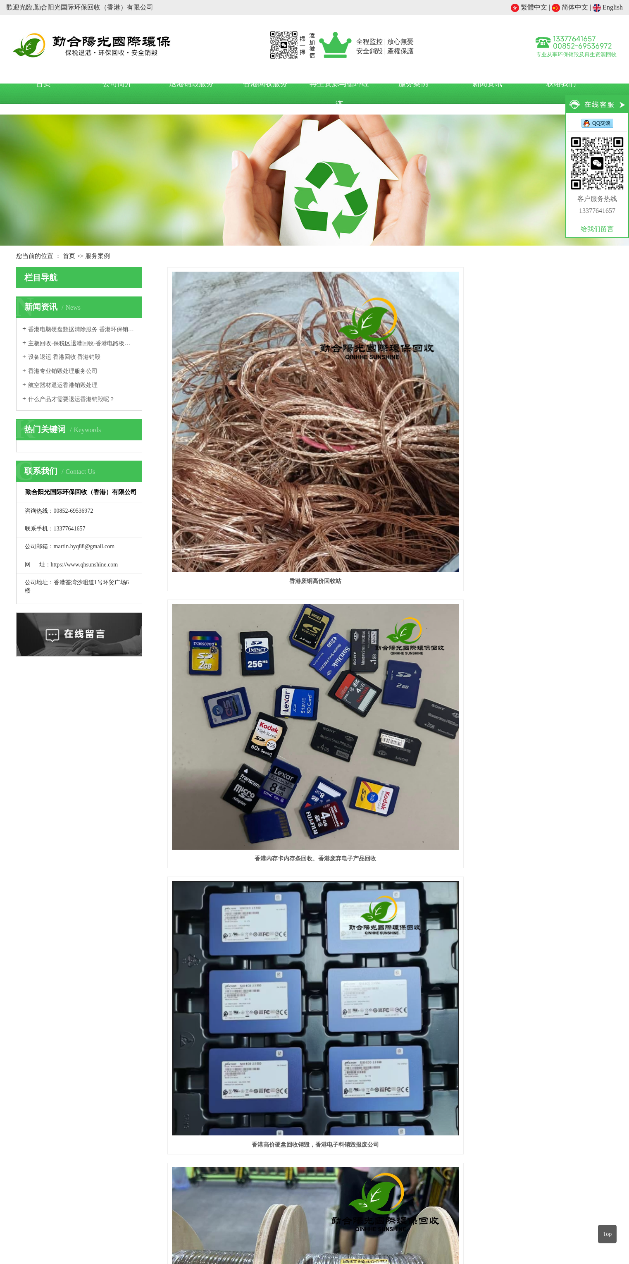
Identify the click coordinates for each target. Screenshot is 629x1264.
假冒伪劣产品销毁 (268, 1214)
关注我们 (564, 1066)
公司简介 (117, 83)
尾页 (597, 1005)
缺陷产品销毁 (363, 1214)
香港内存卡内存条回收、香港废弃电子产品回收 (390, 417)
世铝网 (263, 1224)
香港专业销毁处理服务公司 (63, 371)
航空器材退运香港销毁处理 (63, 385)
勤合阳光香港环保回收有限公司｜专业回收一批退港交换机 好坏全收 (543, 972)
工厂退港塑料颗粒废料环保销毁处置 (237, 766)
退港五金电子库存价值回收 (543, 547)
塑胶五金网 (324, 1224)
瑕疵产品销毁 (223, 1214)
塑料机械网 (290, 1224)
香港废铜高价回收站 (237, 417)
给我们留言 (597, 228)
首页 (43, 83)
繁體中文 (529, 7)
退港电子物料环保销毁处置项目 (543, 766)
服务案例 (413, 83)
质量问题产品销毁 (319, 1214)
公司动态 (330, 1087)
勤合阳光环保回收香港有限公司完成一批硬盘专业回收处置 (390, 972)
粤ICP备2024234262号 (314, 1245)
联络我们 (561, 83)
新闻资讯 (487, 83)
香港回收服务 (265, 83)
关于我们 (250, 1066)
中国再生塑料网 (230, 1224)
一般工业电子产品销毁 (482, 1214)
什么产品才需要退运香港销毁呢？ (71, 399)
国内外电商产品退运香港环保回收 (447, 1117)
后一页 (571, 1005)
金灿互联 (417, 1235)
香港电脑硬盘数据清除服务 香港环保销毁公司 (82, 329)
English (608, 7)
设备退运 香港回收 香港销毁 (64, 357)
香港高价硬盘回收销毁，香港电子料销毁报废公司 (543, 417)
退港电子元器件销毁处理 (390, 547)
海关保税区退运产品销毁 (417, 1214)
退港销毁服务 (191, 83)
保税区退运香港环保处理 (434, 1087)
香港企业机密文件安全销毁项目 (390, 766)
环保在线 (405, 1224)
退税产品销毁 (139, 1214)
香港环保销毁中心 (366, 1224)
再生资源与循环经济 (339, 93)
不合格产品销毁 (181, 1214)
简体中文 (570, 7)
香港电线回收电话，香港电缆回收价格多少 (237, 547)
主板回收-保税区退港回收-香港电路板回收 (82, 343)
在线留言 (250, 1117)
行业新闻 (330, 1102)
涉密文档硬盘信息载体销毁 (550, 1214)
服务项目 (411, 1066)
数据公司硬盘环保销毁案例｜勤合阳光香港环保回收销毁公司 (237, 972)
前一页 (470, 1005)
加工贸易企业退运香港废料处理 (444, 1102)
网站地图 (360, 1235)
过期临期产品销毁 (94, 1214)
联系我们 (250, 1102)
